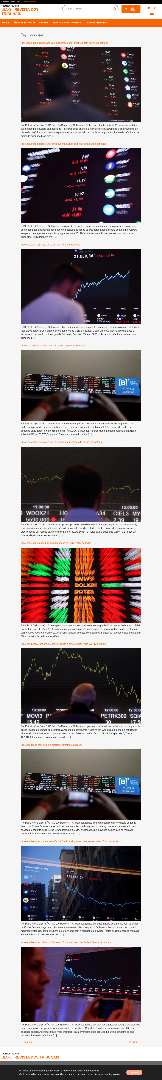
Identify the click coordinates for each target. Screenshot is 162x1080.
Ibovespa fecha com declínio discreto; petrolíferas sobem (51, 745)
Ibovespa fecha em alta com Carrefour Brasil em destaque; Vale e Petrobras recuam (66, 942)
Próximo (135, 1042)
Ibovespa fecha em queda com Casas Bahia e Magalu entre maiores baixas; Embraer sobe (69, 841)
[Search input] (89, 9)
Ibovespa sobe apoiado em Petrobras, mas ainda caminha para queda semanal (63, 144)
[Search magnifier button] (115, 9)
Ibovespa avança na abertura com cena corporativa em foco (53, 345)
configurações (112, 1074)
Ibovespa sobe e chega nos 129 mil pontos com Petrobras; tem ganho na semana (64, 43)
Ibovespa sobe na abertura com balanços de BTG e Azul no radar (56, 543)
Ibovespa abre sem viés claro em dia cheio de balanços (50, 244)
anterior (26, 1042)
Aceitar (134, 1072)
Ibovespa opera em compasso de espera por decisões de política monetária (61, 442)
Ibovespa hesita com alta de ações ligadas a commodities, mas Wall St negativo (63, 644)
